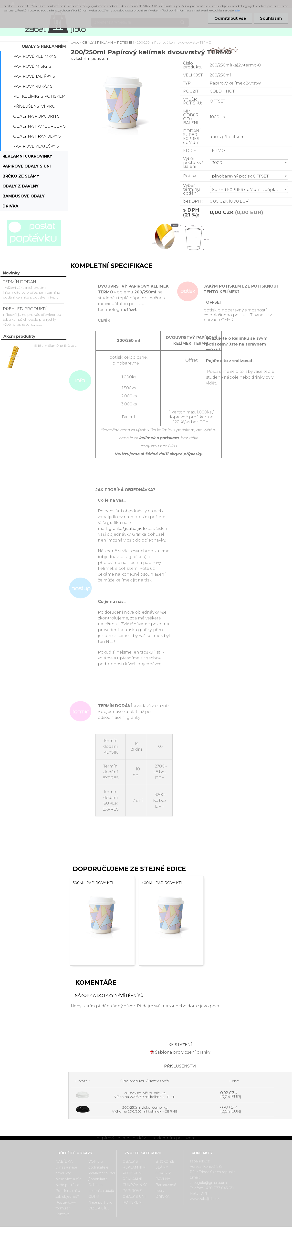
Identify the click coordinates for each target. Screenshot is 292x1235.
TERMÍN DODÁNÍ (20, 282)
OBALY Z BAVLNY (20, 186)
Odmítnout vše (230, 18)
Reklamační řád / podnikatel (101, 1176)
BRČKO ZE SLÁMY (20, 176)
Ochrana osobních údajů (101, 1188)
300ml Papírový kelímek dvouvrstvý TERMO (95, 882)
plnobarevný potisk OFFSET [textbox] (240, 176)
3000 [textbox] (217, 162)
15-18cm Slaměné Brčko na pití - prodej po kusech (56, 345)
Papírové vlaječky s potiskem (36, 147)
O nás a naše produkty (66, 1170)
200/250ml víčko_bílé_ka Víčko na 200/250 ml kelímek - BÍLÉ (144, 1095)
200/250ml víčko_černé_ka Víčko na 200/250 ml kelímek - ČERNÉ (144, 1109)
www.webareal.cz (165, 1231)
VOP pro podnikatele (98, 1164)
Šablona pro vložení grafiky (180, 1052)
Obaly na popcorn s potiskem (36, 117)
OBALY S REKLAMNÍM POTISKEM (44, 47)
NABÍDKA (64, 1161)
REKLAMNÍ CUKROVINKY (27, 156)
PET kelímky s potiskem (39, 96)
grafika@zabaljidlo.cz (130, 528)
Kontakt (62, 1214)
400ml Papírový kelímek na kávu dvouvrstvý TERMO (164, 882)
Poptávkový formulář (65, 1205)
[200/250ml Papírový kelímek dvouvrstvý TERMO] (166, 223)
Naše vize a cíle (68, 1179)
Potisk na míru (67, 1190)
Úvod (75, 42)
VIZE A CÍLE (99, 1208)
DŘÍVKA (10, 206)
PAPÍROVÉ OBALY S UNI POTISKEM (26, 167)
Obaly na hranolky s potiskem (37, 137)
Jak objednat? (67, 1196)
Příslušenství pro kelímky (34, 107)
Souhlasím (271, 18)
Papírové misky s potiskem (32, 67)
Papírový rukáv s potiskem (32, 87)
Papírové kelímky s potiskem (35, 57)
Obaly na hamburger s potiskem (39, 127)
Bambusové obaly (23, 196)
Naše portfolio (67, 1185)
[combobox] (249, 162)
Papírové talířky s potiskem (34, 77)
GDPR (93, 1196)
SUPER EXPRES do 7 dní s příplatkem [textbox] (249, 189)
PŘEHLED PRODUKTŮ (25, 309)
